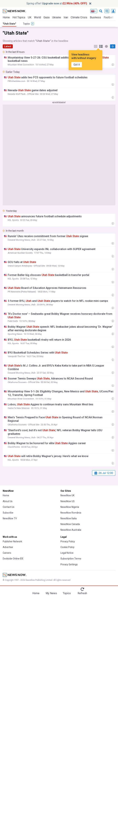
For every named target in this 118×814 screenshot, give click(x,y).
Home (6, 17)
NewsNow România (70, 512)
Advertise (8, 547)
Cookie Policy (67, 547)
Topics (67, 593)
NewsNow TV (10, 518)
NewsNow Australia (70, 529)
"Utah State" (9, 23)
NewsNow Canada (70, 524)
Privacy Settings (69, 564)
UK (29, 17)
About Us (7, 501)
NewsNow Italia (68, 518)
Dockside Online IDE (13, 558)
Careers (7, 553)
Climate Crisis (79, 17)
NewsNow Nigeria (69, 507)
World (37, 17)
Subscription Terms (70, 558)
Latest (7, 46)
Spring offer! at (56, 3)
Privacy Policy (67, 541)
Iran (66, 17)
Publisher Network (12, 541)
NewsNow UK (67, 495)
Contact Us (8, 507)
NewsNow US (67, 501)
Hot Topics (18, 17)
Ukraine (56, 17)
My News (51, 593)
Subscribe (8, 512)
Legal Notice (66, 553)
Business (95, 17)
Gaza (46, 17)
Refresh (82, 593)
